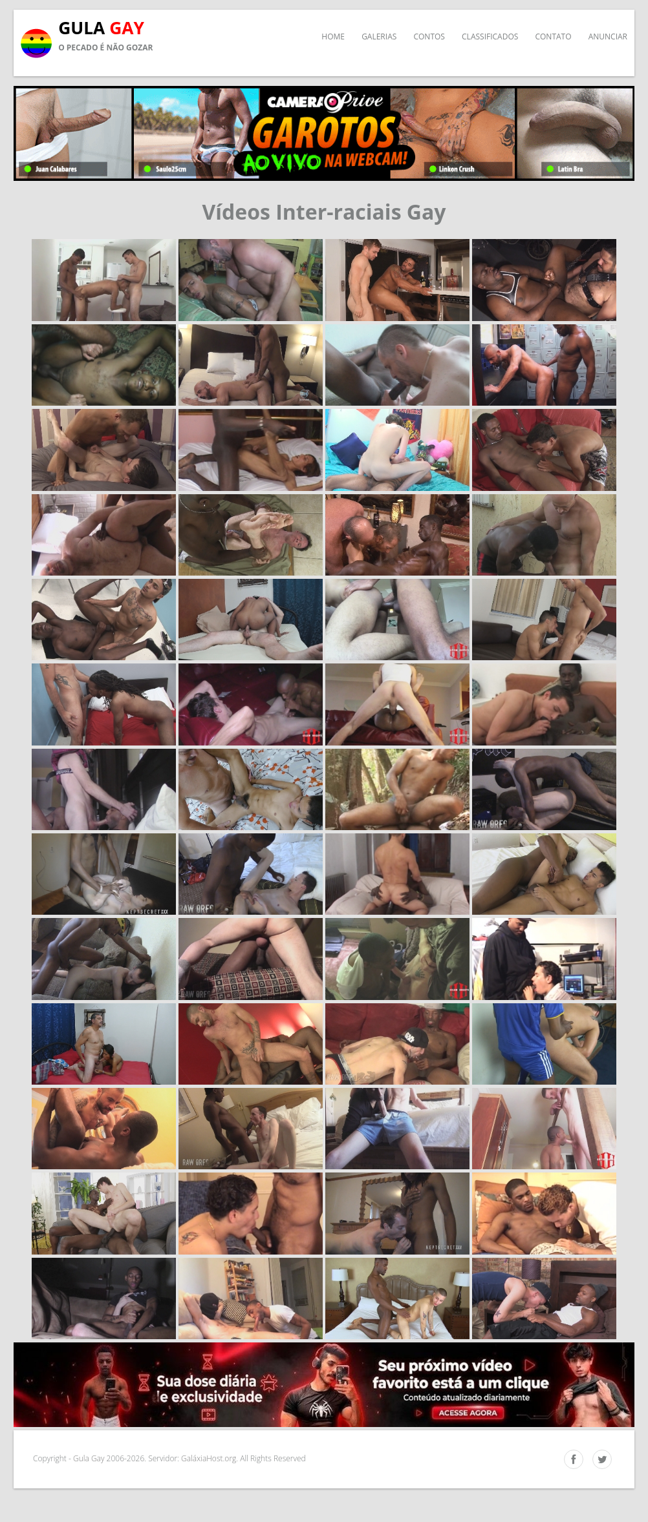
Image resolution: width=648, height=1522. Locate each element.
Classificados (490, 36)
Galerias (379, 36)
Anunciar (608, 36)
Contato (553, 36)
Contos (428, 36)
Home (333, 36)
